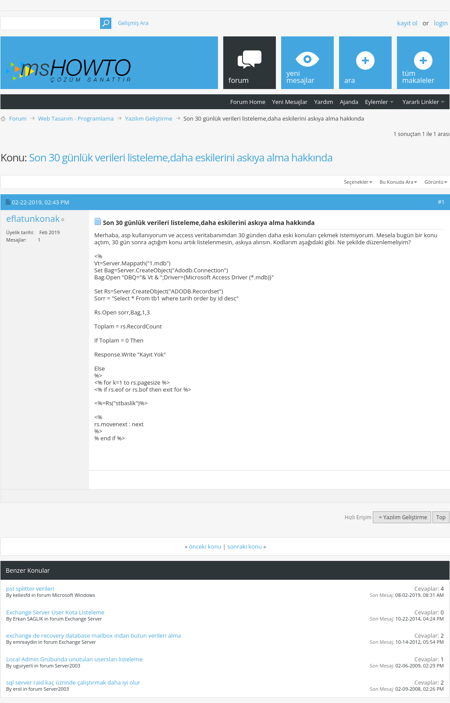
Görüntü (434, 181)
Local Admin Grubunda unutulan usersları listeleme (74, 659)
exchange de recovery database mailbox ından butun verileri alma (93, 635)
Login (441, 23)
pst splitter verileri (30, 588)
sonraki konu (244, 546)
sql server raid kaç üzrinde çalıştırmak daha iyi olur (73, 682)
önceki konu (205, 546)
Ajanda (349, 102)
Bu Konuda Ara (397, 181)
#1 (441, 202)
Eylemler (376, 102)
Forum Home (247, 102)
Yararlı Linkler (421, 102)
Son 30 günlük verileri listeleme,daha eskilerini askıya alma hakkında (180, 157)
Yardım (323, 102)
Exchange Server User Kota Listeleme (55, 612)
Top (441, 517)
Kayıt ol (407, 23)
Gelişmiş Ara (133, 23)
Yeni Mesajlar (289, 102)
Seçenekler (356, 181)
